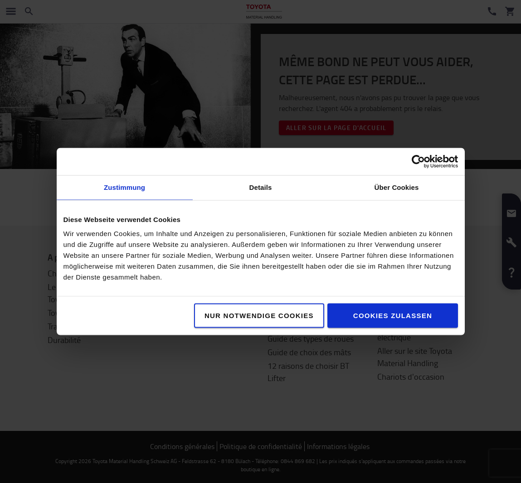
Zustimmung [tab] (124, 187)
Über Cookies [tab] (397, 187)
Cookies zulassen (392, 315)
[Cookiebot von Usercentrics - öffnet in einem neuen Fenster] (418, 162)
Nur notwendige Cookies (259, 315)
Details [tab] (260, 187)
